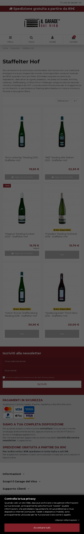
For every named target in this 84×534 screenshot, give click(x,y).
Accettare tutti (42, 527)
